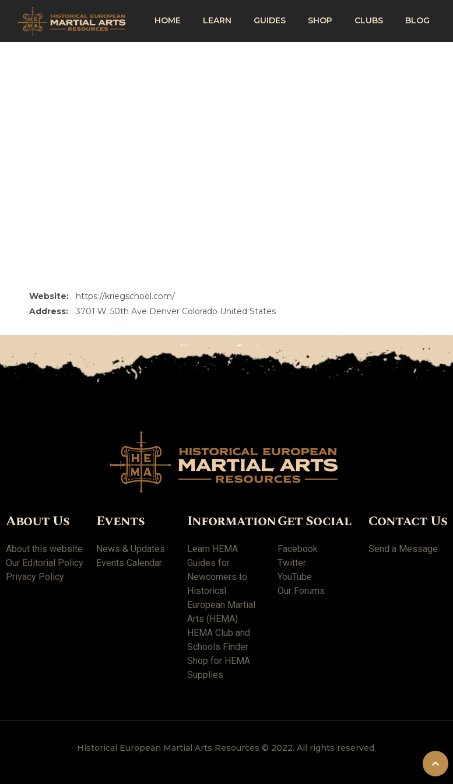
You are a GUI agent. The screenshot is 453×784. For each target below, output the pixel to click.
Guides (270, 20)
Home (167, 20)
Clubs (368, 20)
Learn (217, 20)
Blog (417, 20)
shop (320, 20)
